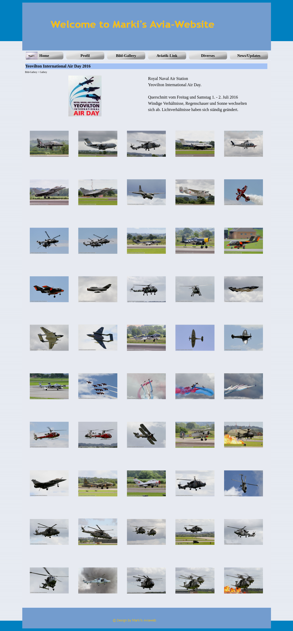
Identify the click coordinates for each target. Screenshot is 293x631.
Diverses (208, 56)
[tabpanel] (208, 94)
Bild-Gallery (126, 56)
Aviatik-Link (166, 56)
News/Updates (248, 56)
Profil (85, 56)
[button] (49, 144)
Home (44, 56)
